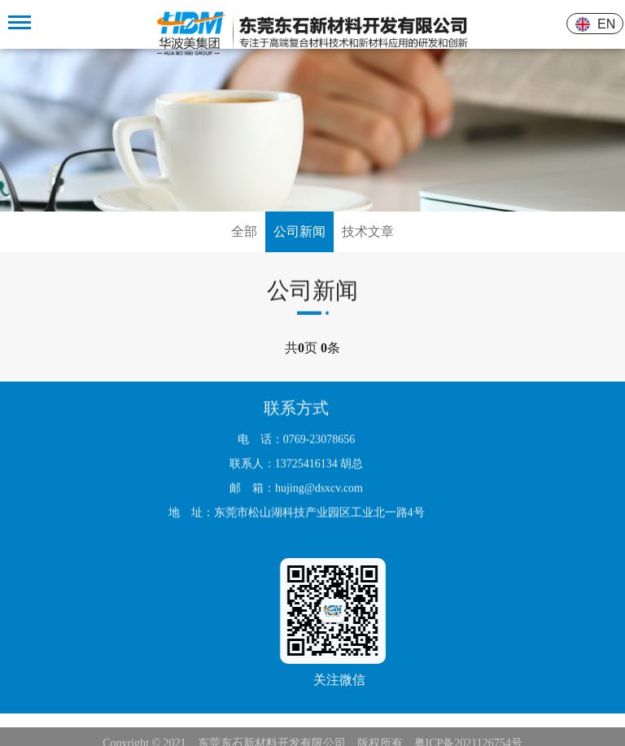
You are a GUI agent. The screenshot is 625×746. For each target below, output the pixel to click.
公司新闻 (299, 231)
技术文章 (368, 231)
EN (607, 24)
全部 (244, 231)
